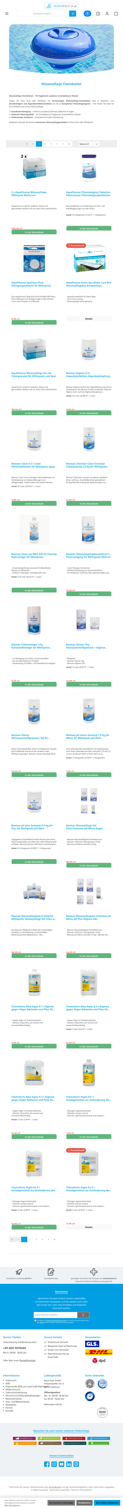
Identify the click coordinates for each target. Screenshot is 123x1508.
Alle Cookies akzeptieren (107, 1503)
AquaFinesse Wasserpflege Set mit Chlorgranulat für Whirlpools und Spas (33, 376)
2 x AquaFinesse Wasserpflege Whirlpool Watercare (28, 194)
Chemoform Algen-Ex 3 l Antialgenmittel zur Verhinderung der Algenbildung (33, 1195)
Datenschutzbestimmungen (56, 1325)
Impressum (11, 1385)
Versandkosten (55, 1491)
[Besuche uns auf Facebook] (46, 1468)
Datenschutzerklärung (16, 1397)
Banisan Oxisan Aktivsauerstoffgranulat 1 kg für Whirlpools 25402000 (29, 740)
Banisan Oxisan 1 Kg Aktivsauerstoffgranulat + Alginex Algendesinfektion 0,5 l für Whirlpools (88, 649)
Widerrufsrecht (13, 1394)
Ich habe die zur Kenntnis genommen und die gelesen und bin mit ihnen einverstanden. (63, 1326)
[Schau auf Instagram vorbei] (54, 1468)
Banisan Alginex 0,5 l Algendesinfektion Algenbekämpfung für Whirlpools (88, 376)
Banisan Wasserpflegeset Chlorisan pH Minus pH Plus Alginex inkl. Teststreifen (88, 922)
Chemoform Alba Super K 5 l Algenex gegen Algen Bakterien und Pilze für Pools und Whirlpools (32, 1104)
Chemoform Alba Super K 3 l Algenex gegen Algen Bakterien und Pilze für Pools (87, 1013)
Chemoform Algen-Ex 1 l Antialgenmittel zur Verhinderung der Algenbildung (88, 1104)
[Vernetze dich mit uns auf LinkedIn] (69, 1468)
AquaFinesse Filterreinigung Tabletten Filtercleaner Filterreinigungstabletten (88, 194)
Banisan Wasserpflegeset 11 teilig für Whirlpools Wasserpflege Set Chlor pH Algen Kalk (33, 922)
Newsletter (11, 1409)
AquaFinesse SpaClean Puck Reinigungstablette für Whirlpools (31, 285)
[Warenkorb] (116, 14)
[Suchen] (72, 14)
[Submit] (83, 1320)
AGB (41, 1327)
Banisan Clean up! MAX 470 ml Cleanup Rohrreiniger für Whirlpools (34, 558)
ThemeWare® (86, 1494)
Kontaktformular (51, 1283)
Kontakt (9, 1415)
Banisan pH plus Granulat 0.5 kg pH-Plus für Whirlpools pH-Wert (32, 831)
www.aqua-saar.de (53, 1409)
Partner (9, 1412)
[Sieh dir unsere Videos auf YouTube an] (61, 1468)
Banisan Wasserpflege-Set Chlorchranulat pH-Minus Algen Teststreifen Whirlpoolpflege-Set (85, 831)
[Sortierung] (88, 144)
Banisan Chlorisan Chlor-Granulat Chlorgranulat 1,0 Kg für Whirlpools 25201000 (86, 467)
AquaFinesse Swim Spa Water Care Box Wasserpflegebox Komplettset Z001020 (88, 285)
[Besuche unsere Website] (76, 1468)
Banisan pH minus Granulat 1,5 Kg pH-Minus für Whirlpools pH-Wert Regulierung (88, 740)
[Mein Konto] (107, 14)
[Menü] (7, 14)
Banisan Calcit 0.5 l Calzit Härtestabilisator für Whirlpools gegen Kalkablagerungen (33, 467)
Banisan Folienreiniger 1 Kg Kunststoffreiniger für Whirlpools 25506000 (30, 649)
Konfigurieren (84, 1503)
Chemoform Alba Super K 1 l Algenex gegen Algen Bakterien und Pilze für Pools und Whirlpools (32, 1013)
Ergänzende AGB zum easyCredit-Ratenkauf (27, 1391)
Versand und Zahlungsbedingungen (23, 1400)
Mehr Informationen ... (13, 1505)
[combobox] (43, 14)
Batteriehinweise (14, 1403)
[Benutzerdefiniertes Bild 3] (90, 1401)
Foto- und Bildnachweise (18, 1406)
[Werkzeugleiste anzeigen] (87, 14)
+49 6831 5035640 (14, 1352)
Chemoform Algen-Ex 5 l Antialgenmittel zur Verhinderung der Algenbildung (88, 1195)
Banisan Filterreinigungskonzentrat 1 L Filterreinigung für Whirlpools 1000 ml (88, 558)
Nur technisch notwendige (61, 1503)
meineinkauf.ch (110, 1283)
